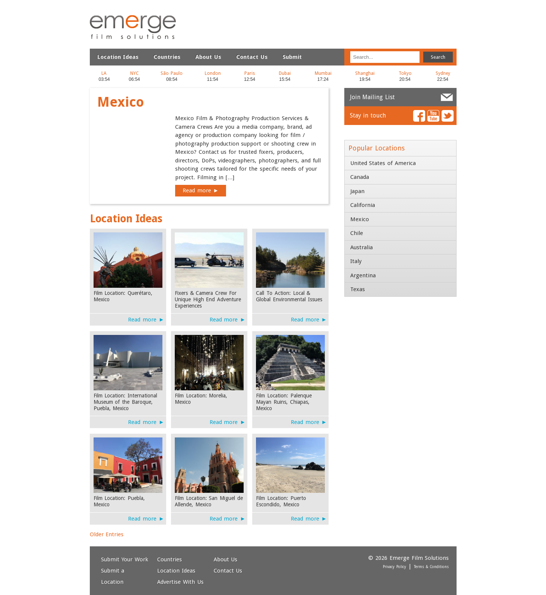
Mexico (359, 219)
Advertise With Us (180, 582)
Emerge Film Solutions (114, 14)
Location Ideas (118, 57)
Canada (359, 177)
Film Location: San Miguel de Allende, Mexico (209, 501)
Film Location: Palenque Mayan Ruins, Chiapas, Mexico (284, 402)
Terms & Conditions (431, 567)
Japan (357, 191)
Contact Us (252, 57)
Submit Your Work (125, 559)
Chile (356, 233)
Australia (361, 247)
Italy (356, 261)
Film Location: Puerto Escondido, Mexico (281, 501)
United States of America (383, 163)
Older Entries (107, 534)
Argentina (363, 275)
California (362, 205)
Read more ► (201, 190)
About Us (208, 57)
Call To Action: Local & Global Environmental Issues (289, 296)
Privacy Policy (394, 567)
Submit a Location (113, 576)
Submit (292, 57)
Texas (357, 289)
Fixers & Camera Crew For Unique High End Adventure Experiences (208, 299)
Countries (166, 57)
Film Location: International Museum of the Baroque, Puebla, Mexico (126, 402)
